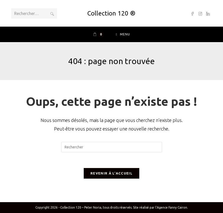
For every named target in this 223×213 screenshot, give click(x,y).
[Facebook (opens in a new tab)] (192, 13)
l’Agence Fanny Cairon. (171, 207)
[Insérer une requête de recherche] (111, 147)
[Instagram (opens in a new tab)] (200, 13)
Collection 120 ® (111, 13)
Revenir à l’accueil (111, 173)
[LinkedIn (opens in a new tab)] (208, 13)
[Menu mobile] (122, 34)
